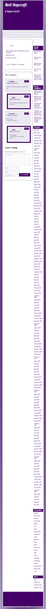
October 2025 (37, 147)
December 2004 (38, 450)
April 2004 (36, 473)
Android (36, 514)
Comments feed (38, 586)
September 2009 (36, 297)
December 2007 (38, 350)
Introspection (37, 533)
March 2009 (37, 312)
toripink (11, 81)
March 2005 (37, 442)
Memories (14, 64)
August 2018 (37, 186)
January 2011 (37, 270)
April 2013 (36, 241)
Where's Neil (37, 570)
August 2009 (37, 301)
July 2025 (36, 156)
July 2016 (36, 191)
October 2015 (37, 209)
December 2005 (38, 417)
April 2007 (36, 373)
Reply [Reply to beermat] (26, 113)
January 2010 (37, 292)
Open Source (37, 549)
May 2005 (36, 437)
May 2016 (36, 196)
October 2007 (37, 355)
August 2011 (37, 268)
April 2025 (36, 164)
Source (35, 556)
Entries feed (37, 583)
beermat (12, 114)
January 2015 (37, 228)
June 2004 (36, 467)
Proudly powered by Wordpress (37, 608)
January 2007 (37, 381)
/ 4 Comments (21, 64)
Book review (37, 517)
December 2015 (37, 204)
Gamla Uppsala (37, 109)
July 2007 (36, 365)
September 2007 (36, 359)
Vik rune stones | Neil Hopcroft (38, 98)
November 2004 (38, 453)
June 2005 (36, 434)
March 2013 (37, 244)
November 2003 (38, 486)
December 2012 (37, 252)
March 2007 (37, 375)
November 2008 (38, 322)
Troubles (36, 564)
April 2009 (36, 309)
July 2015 (36, 217)
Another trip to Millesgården (37, 64)
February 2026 (37, 136)
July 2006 (36, 398)
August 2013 (37, 233)
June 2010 (36, 278)
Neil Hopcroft (16, 4)
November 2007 (38, 353)
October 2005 (37, 422)
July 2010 (36, 276)
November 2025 (38, 144)
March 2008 (37, 342)
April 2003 (36, 506)
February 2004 (37, 478)
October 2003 (37, 488)
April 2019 (36, 180)
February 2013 (37, 246)
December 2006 (38, 383)
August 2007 (37, 362)
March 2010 (37, 286)
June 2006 (36, 401)
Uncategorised (37, 567)
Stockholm (36, 559)
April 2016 (36, 199)
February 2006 (37, 411)
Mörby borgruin (36, 122)
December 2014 (37, 231)
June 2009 (36, 306)
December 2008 (38, 319)
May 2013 (36, 239)
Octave (35, 546)
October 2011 (37, 265)
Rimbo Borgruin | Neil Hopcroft (38, 119)
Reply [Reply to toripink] (26, 81)
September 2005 (36, 425)
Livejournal (36, 535)
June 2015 (36, 220)
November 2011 (37, 262)
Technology (37, 562)
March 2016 (37, 201)
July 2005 (36, 431)
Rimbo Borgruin (38, 116)
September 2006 (36, 392)
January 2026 (37, 139)
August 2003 (37, 495)
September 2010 (38, 273)
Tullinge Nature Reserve (37, 58)
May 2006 (36, 403)
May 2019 (36, 178)
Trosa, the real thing (37, 70)
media (35, 538)
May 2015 (36, 223)
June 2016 (36, 193)
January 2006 (37, 414)
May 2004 (36, 470)
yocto (35, 572)
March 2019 (37, 183)
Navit (35, 543)
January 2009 (37, 317)
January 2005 (37, 447)
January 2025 (37, 172)
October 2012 (37, 257)
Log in (35, 581)
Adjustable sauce (10, 55)
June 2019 (36, 175)
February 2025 (37, 170)
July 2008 (36, 332)
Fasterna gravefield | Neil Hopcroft (38, 113)
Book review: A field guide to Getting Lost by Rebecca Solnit (38, 78)
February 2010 (37, 289)
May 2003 (36, 503)
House (35, 530)
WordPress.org (38, 589)
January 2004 (37, 481)
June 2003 (36, 501)
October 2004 (37, 455)
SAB (35, 554)
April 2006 (36, 406)
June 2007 (36, 367)
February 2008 (37, 345)
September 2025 (36, 150)
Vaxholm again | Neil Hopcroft (38, 93)
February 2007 (37, 378)
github (35, 525)
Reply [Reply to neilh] (26, 96)
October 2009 (37, 294)
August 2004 (37, 462)
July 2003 (36, 498)
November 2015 (38, 207)
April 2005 (36, 439)
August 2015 (37, 215)
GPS (35, 527)
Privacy (7, 35)
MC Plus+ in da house (11, 58)
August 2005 (37, 429)
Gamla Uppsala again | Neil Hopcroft (37, 106)
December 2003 (38, 483)
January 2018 (37, 188)
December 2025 (38, 142)
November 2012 (38, 254)
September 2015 (38, 212)
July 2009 (36, 304)
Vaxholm (36, 95)
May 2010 (36, 281)
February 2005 (37, 445)
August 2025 (37, 154)
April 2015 (36, 225)
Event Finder (37, 522)
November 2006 (38, 386)
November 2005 (38, 419)
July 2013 (36, 236)
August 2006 (37, 395)
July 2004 (36, 465)
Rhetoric (36, 551)
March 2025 (37, 167)
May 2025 (36, 162)
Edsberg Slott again (37, 52)
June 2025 (36, 159)
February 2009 (37, 314)
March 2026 (37, 134)
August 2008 (37, 329)
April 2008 (36, 340)
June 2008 (36, 334)
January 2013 (37, 249)
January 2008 (37, 347)
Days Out (36, 519)
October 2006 (37, 389)
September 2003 (36, 492)
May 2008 (36, 337)
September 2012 (38, 260)
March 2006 (37, 409)
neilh (12, 45)
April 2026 (36, 131)
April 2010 (36, 284)
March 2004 (37, 475)
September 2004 (36, 458)
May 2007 (36, 370)
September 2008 (36, 325)
